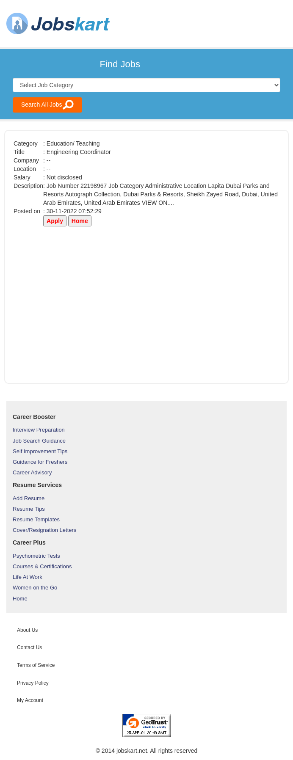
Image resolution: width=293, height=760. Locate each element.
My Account (30, 700)
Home (20, 598)
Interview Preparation (39, 430)
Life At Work (27, 577)
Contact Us (29, 647)
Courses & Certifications (42, 566)
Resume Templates (36, 519)
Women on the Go (35, 587)
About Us (27, 630)
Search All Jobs (47, 104)
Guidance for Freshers (40, 462)
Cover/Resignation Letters (44, 530)
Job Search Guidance (39, 441)
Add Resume (28, 498)
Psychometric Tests (36, 556)
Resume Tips (29, 509)
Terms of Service (36, 665)
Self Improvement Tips (40, 451)
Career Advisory (32, 472)
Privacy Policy (33, 683)
